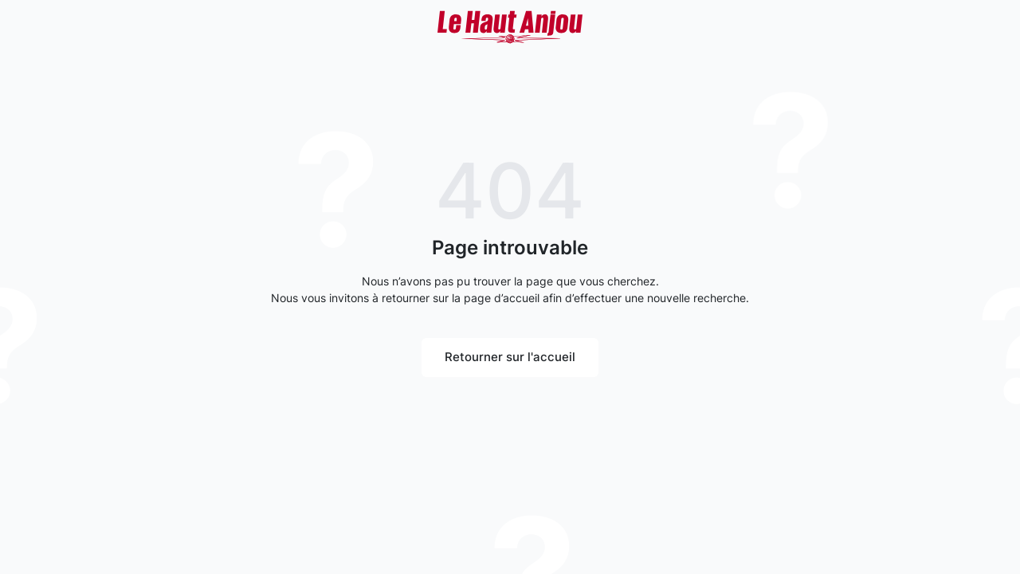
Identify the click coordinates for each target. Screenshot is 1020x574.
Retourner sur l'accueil (510, 356)
